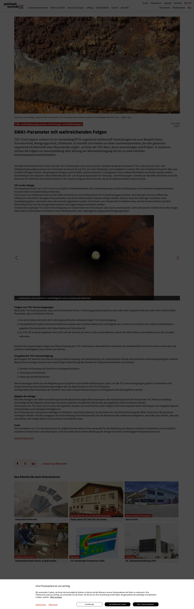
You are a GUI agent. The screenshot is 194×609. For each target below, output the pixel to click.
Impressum (53, 604)
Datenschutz (41, 604)
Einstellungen (89, 604)
